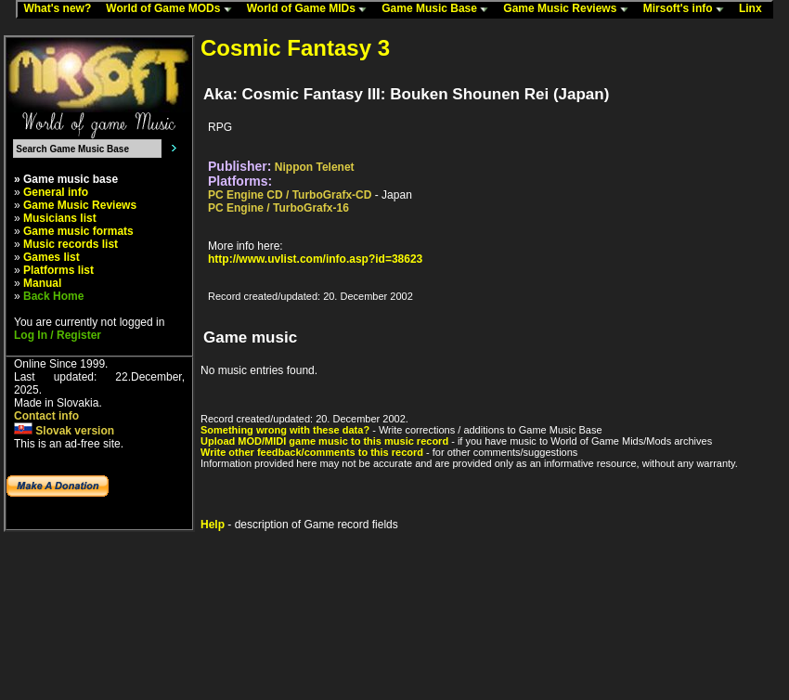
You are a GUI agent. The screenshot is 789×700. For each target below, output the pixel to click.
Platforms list (58, 270)
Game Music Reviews (569, 9)
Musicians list (60, 218)
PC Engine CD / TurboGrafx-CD (289, 194)
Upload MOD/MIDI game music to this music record (324, 441)
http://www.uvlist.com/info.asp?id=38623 (315, 259)
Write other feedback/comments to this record (311, 452)
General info (55, 192)
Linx (754, 9)
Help (212, 524)
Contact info (46, 415)
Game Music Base (439, 9)
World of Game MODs (172, 9)
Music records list (70, 244)
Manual (42, 283)
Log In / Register (57, 335)
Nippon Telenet (315, 167)
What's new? (61, 9)
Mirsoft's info (687, 9)
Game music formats (78, 231)
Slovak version (64, 430)
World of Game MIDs (311, 9)
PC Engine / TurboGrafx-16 (278, 207)
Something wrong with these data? (284, 429)
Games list (51, 257)
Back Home (53, 296)
